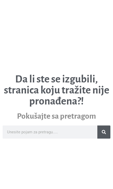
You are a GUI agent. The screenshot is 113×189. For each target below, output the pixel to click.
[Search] (103, 132)
